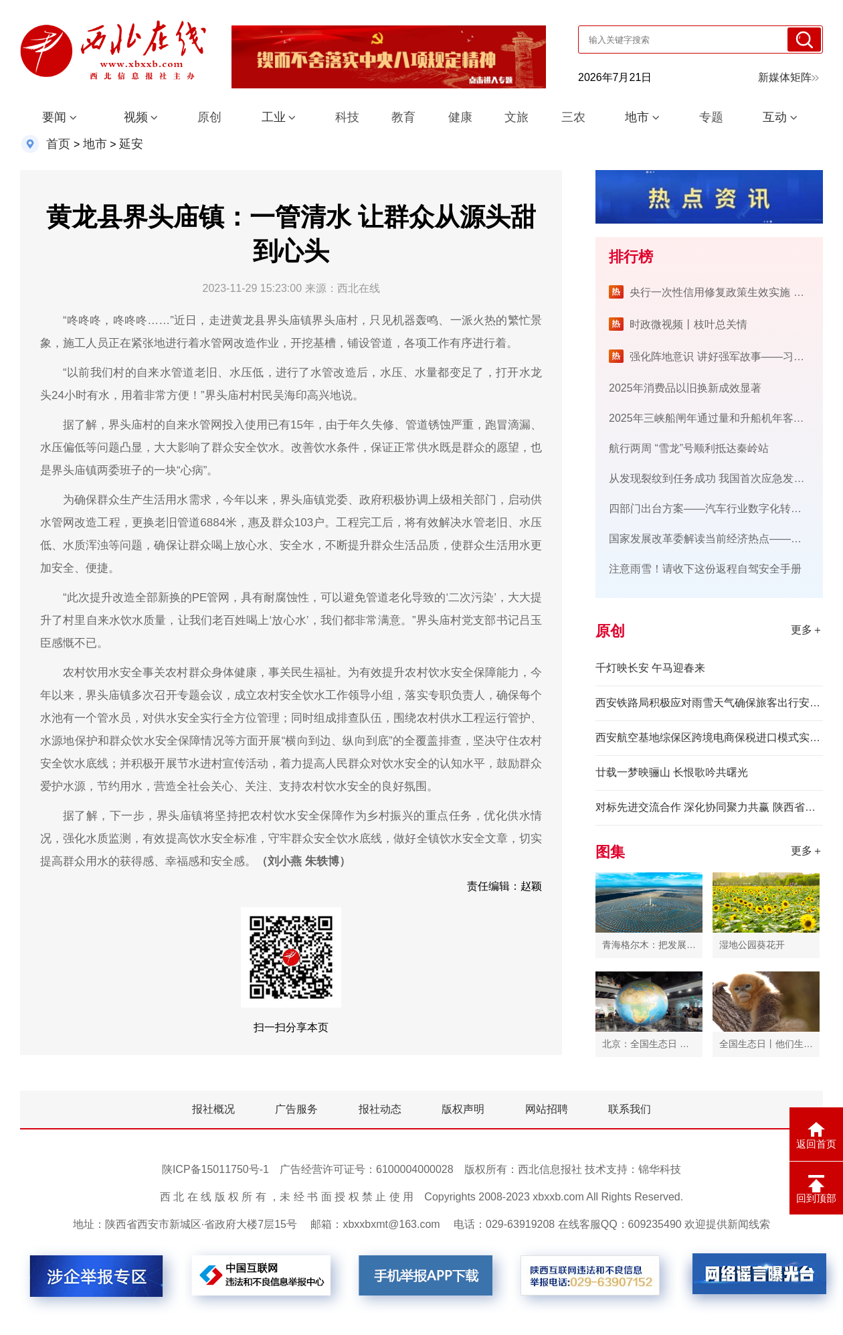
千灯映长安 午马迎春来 (650, 668)
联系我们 (629, 1109)
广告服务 (296, 1109)
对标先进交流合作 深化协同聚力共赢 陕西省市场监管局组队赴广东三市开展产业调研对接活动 (709, 807)
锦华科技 (659, 1169)
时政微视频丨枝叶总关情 (688, 324)
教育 (403, 117)
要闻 (54, 117)
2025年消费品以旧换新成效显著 (685, 388)
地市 (637, 117)
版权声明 (463, 1109)
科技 (347, 117)
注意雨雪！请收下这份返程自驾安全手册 (705, 568)
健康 (460, 117)
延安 (131, 144)
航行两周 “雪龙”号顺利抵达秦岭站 (689, 448)
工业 (274, 117)
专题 (711, 117)
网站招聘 (546, 1109)
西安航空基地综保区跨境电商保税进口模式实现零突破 (709, 737)
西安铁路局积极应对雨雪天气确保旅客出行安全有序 (709, 702)
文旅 (516, 117)
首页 (58, 144)
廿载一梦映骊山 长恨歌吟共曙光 (671, 772)
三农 (573, 117)
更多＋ (807, 629)
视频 (136, 117)
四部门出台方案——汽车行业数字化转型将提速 (721, 508)
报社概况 (213, 1109)
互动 (775, 117)
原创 (209, 117)
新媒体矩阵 (788, 77)
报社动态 (380, 1109)
